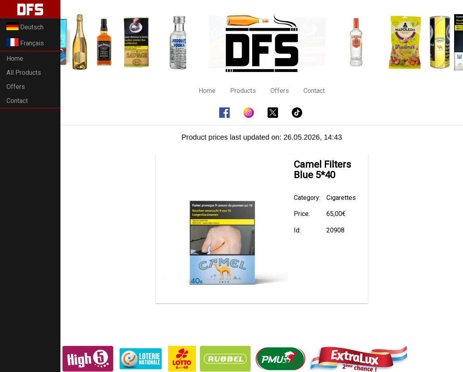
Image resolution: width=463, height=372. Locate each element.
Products (243, 91)
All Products (23, 72)
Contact (17, 101)
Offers (15, 86)
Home (14, 58)
